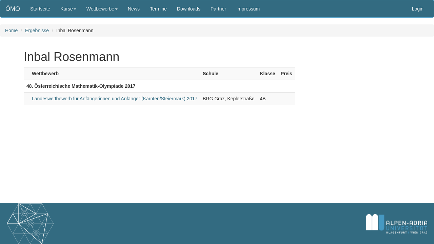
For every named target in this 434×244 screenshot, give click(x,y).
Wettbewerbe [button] (102, 9)
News (134, 9)
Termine (158, 9)
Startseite (40, 9)
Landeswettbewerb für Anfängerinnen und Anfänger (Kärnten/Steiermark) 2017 (114, 98)
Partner (218, 9)
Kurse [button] (68, 9)
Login (417, 9)
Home (11, 30)
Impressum (248, 9)
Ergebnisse (37, 30)
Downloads (188, 9)
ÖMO (12, 8)
